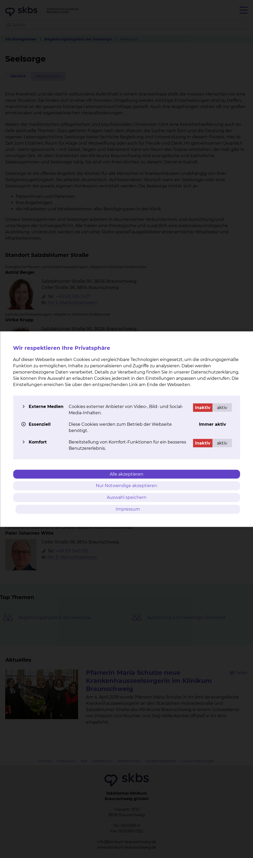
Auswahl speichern (126, 497)
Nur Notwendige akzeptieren (126, 485)
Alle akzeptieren (126, 473)
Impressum (128, 508)
